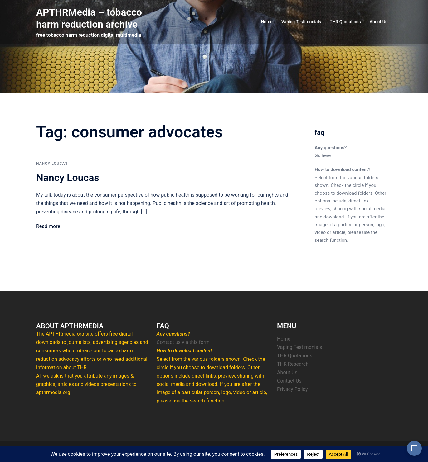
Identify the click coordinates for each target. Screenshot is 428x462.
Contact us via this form (183, 342)
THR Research (293, 364)
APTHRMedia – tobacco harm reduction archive (90, 18)
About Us (378, 21)
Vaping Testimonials (301, 21)
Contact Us (289, 381)
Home (267, 21)
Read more (48, 226)
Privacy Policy (292, 389)
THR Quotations (345, 21)
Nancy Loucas (52, 163)
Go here (323, 155)
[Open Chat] (414, 448)
